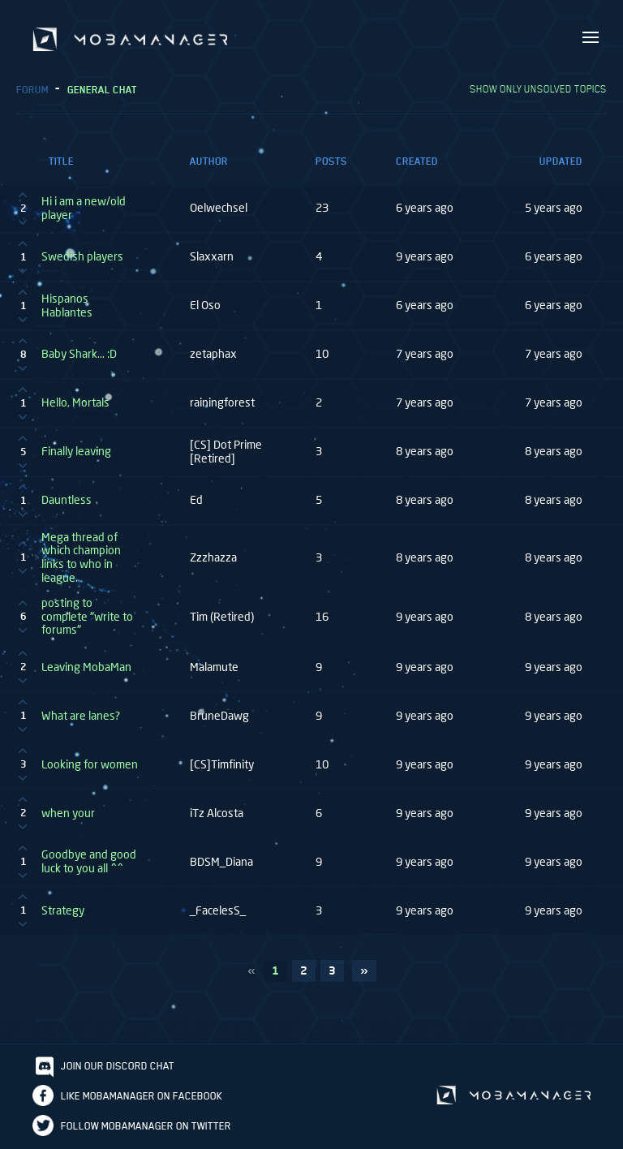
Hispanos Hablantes (66, 305)
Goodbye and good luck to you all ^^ (88, 861)
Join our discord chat (117, 1066)
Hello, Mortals (75, 402)
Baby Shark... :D (79, 353)
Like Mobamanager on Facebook (141, 1096)
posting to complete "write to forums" (87, 616)
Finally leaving (76, 451)
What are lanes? (80, 715)
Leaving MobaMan (86, 667)
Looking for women (89, 764)
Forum (32, 90)
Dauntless (66, 499)
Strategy (62, 910)
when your (68, 813)
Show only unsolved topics (538, 89)
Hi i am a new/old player (83, 208)
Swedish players (82, 256)
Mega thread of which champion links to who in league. (81, 557)
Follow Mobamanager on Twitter (146, 1126)
